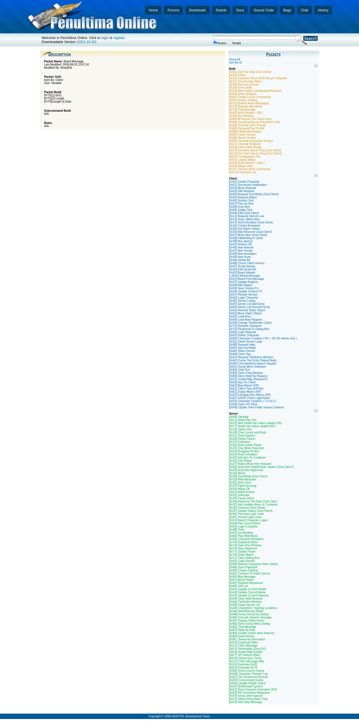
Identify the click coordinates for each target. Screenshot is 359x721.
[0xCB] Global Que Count (245, 658)
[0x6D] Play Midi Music (243, 535)
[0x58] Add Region (241, 285)
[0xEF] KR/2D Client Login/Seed (249, 398)
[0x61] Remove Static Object (247, 310)
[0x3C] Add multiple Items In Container (253, 504)
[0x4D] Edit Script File (243, 269)
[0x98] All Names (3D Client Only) (250, 119)
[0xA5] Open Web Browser (246, 598)
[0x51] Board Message (245, 275)
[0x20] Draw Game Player (245, 445)
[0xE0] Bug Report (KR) (244, 385)
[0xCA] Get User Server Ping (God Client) (255, 153)
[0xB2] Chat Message (243, 626)
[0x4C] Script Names (242, 266)
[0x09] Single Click (241, 209)
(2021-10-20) (86, 42)
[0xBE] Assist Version (242, 137)
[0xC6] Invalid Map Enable (246, 651)
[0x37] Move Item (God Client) (248, 235)
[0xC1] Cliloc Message (243, 645)
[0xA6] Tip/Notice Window (245, 601)
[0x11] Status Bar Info (243, 419)
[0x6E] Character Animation (246, 539)
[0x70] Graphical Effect (243, 542)
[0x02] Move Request (242, 188)
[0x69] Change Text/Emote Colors (250, 322)
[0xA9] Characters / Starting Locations (253, 608)
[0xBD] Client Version (242, 134)
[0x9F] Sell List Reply (242, 347)
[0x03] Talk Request (241, 191)
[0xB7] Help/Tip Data (242, 630)
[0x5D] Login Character (244, 297)
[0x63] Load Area (240, 316)
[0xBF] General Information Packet (251, 140)
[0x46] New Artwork (241, 247)
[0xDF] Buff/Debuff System (246, 686)
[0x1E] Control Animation (245, 225)
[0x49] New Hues (240, 256)
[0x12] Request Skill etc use (246, 216)
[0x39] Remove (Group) (244, 84)
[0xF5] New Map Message (245, 702)
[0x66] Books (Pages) (243, 93)
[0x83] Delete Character (244, 335)
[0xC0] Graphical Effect (244, 642)
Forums (173, 10)
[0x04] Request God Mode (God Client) (254, 194)
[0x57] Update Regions (243, 282)
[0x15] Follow (237, 75)
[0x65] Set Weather (241, 532)
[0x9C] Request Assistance (246, 582)
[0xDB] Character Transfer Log (248, 673)
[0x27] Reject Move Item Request (250, 463)
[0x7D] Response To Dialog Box (249, 329)
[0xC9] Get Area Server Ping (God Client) (255, 150)
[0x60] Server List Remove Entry (249, 307)
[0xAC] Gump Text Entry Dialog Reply (253, 360)
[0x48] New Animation (243, 253)
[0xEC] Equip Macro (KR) (245, 391)
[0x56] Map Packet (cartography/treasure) (255, 90)
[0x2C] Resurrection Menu (245, 81)
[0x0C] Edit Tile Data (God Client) (250, 72)
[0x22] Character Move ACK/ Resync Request (258, 78)
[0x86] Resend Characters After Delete (253, 564)
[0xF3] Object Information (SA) (248, 698)
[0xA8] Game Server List (244, 604)
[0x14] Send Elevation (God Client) (251, 222)
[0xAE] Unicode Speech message (250, 617)
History (323, 10)
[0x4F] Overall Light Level (245, 517)
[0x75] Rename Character (245, 325)
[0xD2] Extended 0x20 (243, 664)
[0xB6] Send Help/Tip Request (248, 376)
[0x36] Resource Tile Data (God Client (253, 501)
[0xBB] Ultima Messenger (245, 131)
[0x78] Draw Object (241, 554)
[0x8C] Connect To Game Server (249, 573)
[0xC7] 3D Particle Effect (244, 655)
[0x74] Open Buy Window (245, 545)
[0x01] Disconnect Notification (248, 184)
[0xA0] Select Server (242, 351)
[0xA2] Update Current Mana (247, 592)
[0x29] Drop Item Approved (246, 470)
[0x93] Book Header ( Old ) (246, 112)
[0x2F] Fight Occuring (243, 485)
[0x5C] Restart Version (243, 294)
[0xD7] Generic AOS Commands (249, 169)
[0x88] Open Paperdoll (243, 567)
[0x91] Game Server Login (246, 341)
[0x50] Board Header (242, 272)
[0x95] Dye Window (241, 115)
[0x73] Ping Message (242, 109)
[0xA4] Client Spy (240, 354)
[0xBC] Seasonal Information (247, 639)
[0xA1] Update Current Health (248, 589)
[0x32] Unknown (239, 495)
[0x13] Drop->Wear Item (244, 219)
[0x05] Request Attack (243, 197)
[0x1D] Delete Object (242, 438)
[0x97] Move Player (241, 579)
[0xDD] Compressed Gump (246, 680)
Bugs (287, 10)
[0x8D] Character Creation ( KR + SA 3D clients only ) (263, 338)
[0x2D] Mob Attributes (243, 479)
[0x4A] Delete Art (240, 260)
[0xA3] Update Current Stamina (249, 595)
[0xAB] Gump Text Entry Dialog (249, 614)
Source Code (264, 10)
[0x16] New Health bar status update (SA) (255, 423)
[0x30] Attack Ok (239, 488)
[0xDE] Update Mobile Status (247, 683)
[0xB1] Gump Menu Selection (247, 366)
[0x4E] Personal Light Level (246, 514)
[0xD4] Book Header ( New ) (247, 162)
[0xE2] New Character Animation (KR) (253, 689)
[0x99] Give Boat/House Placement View (255, 122)
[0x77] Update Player (242, 551)
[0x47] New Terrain (241, 250)
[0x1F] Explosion (239, 441)
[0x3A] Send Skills (240, 87)
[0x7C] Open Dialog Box (244, 557)
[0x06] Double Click (241, 200)
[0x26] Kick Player (240, 460)
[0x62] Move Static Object (245, 313)
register (118, 38)
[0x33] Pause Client (241, 498)
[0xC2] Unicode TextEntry (245, 144)
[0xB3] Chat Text (239, 369)
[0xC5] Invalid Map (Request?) (248, 379)
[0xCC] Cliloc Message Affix (246, 661)
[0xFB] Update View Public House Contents (256, 407)
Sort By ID (235, 62)
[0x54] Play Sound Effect (244, 523)
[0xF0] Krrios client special (246, 695)
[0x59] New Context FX (244, 288)
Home (153, 10)
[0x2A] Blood (237, 473)
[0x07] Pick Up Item (241, 203)
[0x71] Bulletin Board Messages (249, 103)
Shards (221, 10)
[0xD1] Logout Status (242, 159)
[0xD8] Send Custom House (247, 670)
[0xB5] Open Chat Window (246, 372)
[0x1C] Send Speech (242, 435)
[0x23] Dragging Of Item (244, 451)
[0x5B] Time (236, 529)
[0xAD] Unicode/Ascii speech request (252, 363)
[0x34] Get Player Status (244, 228)
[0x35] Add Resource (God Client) (250, 231)
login (104, 38)
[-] (316, 65)
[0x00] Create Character (244, 181)
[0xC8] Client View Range (245, 147)
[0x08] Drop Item (239, 206)
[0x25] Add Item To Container (247, 457)
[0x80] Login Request (242, 332)
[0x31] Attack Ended (242, 492)
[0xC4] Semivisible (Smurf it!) (247, 648)
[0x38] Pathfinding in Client (246, 238)
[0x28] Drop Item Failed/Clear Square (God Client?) (261, 467)
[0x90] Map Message (242, 576)
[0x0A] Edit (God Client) (244, 213)
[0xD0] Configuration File (245, 156)
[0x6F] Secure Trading (243, 100)
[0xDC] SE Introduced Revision (249, 677)
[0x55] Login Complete (243, 526)
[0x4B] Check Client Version (247, 263)
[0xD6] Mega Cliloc (241, 166)
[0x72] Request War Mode (245, 106)
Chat (304, 10)
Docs (240, 10)
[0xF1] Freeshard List (242, 172)
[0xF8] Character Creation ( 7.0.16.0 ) (253, 401)
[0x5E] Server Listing (242, 300)
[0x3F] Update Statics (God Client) (251, 510)
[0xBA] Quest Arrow (241, 636)
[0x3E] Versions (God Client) (247, 507)
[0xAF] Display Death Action (247, 620)
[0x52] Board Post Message (246, 278)
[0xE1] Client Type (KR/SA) (246, 388)
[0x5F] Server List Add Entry (247, 303)
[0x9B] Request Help (242, 344)
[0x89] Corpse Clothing (243, 570)
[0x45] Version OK (240, 244)
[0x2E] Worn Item (240, 482)
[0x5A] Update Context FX (245, 291)
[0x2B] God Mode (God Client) (248, 476)
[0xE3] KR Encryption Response (249, 692)
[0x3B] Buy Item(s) (241, 241)
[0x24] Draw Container (243, 454)
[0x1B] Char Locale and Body (247, 432)
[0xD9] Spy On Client (242, 382)
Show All (234, 59)
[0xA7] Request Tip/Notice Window (251, 357)
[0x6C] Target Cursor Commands (250, 97)
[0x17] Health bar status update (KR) (252, 426)
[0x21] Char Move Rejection (246, 448)
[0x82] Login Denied (242, 561)
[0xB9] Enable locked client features (252, 633)
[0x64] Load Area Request (245, 319)
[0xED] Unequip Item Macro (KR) (250, 394)
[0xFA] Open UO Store (243, 404)
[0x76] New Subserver (243, 548)
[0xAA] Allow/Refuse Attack (246, 611)
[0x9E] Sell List (238, 586)
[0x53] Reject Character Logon (248, 520)
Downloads (197, 10)
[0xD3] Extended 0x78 (243, 667)
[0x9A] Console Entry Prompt (247, 125)
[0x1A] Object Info (240, 429)
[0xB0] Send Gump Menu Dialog (249, 623)
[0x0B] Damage (239, 416)
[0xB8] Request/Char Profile (247, 128)
